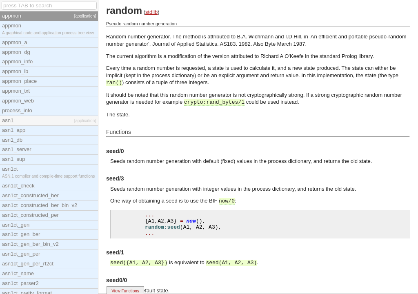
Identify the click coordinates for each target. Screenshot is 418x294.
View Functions (125, 291)
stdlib (151, 12)
